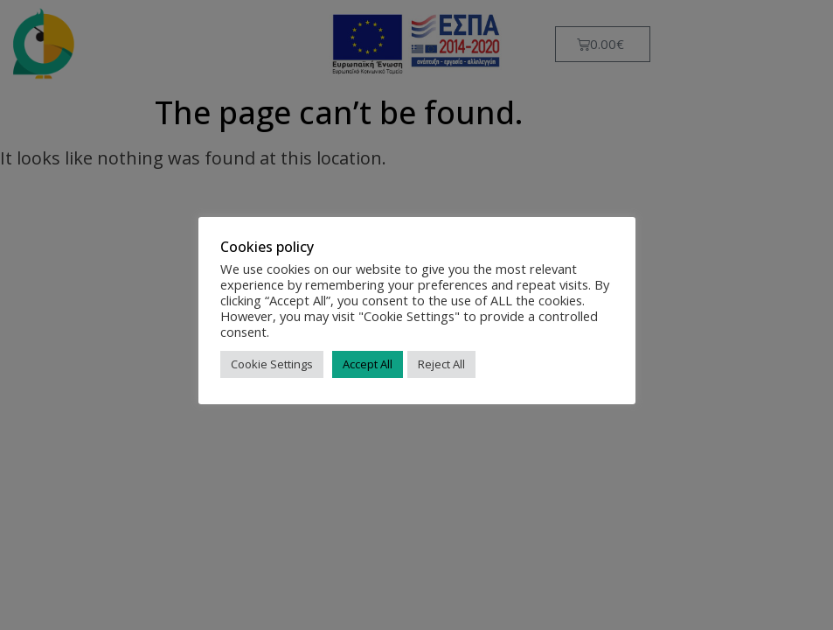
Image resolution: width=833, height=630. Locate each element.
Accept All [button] (367, 364)
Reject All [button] (441, 364)
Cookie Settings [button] (272, 364)
